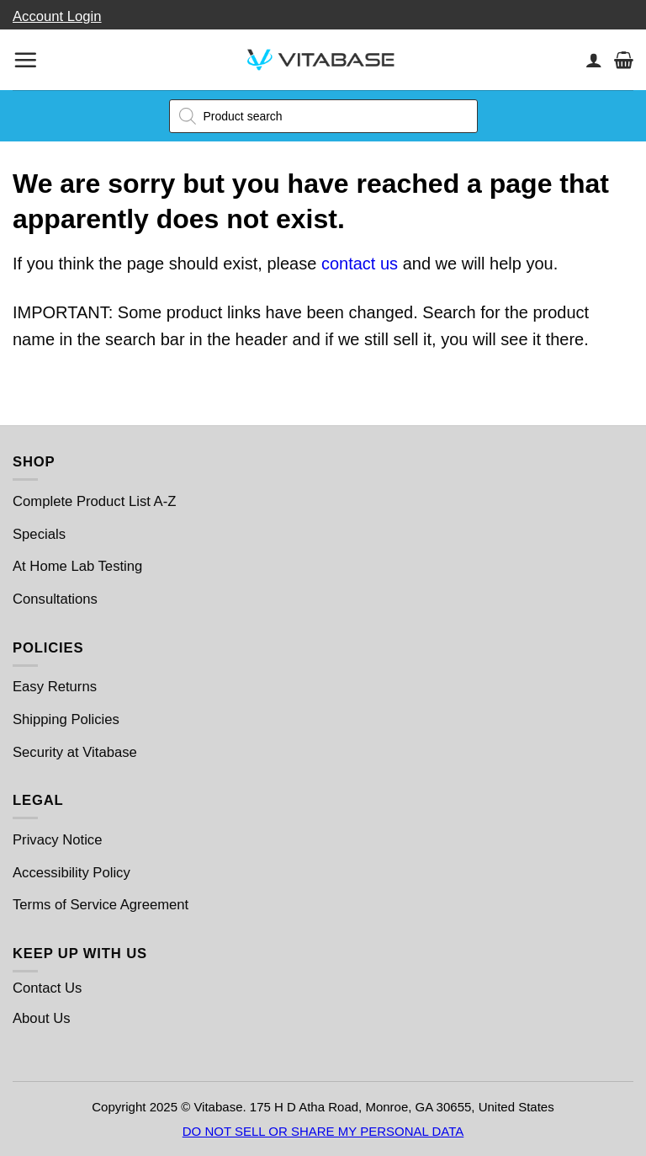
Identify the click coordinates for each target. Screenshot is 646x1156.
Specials (39, 534)
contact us (359, 263)
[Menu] (25, 59)
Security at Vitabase (75, 752)
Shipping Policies (66, 719)
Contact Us (47, 988)
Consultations (55, 599)
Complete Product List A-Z (94, 501)
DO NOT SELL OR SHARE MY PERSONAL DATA (323, 1131)
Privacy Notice (57, 840)
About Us (42, 1018)
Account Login (57, 16)
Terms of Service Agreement (100, 905)
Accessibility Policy (71, 873)
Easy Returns (55, 687)
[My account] (593, 59)
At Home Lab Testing (77, 566)
